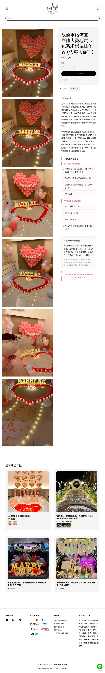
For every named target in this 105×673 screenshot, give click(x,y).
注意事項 (75, 88)
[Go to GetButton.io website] (99, 670)
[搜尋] (95, 18)
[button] (6, 8)
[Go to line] (99, 666)
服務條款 (49, 668)
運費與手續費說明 (60, 620)
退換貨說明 (41, 668)
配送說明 (65, 668)
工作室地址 (58, 630)
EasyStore (63, 664)
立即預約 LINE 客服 (61, 633)
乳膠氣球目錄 (59, 624)
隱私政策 (57, 668)
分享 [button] (64, 80)
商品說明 (63, 88)
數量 (62, 63)
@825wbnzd (84, 248)
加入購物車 (78, 73)
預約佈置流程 (59, 627)
